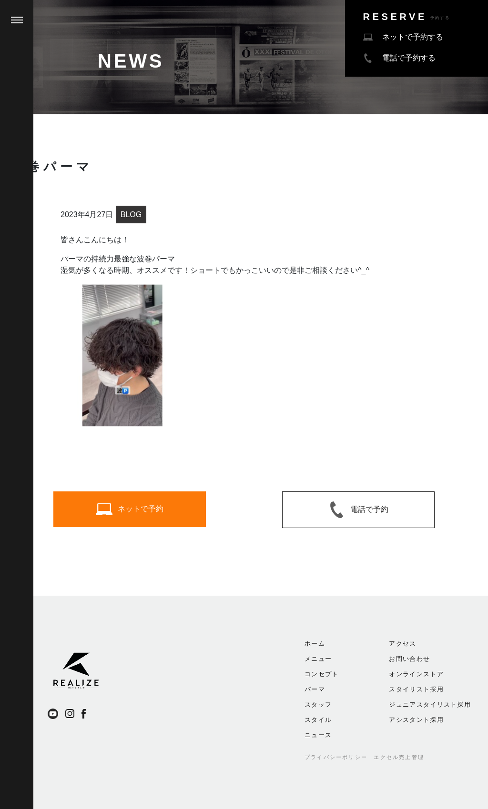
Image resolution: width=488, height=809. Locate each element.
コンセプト (322, 674)
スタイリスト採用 (416, 689)
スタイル (318, 719)
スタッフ (318, 704)
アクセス (402, 643)
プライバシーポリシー (336, 757)
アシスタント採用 (416, 719)
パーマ (315, 689)
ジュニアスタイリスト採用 (430, 704)
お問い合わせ (409, 658)
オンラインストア (416, 674)
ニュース (318, 735)
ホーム (315, 643)
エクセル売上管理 (399, 757)
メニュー (318, 658)
